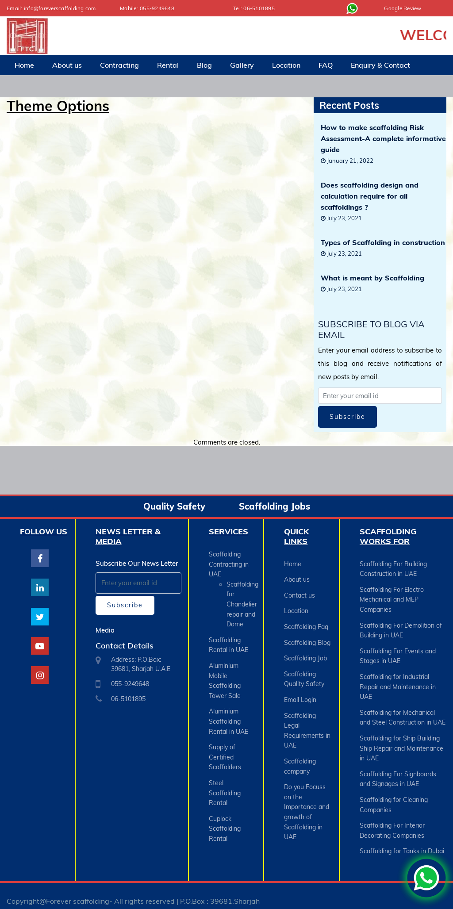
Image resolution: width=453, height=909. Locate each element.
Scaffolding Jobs (274, 506)
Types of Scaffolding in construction (383, 242)
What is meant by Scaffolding (372, 277)
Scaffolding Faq (306, 624)
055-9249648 (157, 8)
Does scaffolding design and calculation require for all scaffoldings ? (369, 195)
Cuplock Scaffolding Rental (225, 819)
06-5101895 (259, 8)
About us (67, 64)
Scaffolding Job (305, 654)
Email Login (300, 694)
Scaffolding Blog (307, 639)
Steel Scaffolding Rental (225, 785)
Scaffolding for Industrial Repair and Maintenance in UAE (398, 682)
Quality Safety (174, 506)
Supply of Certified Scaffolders (225, 750)
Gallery (242, 64)
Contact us (299, 594)
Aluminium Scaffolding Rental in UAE (228, 716)
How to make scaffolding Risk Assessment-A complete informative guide (383, 138)
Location (286, 64)
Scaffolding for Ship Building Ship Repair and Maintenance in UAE (401, 742)
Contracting (119, 64)
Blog (204, 64)
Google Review (403, 8)
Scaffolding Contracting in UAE (229, 564)
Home (24, 64)
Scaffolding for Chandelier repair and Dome (242, 602)
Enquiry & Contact (380, 64)
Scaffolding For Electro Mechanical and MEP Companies (392, 598)
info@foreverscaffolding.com (60, 8)
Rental (168, 64)
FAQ (326, 64)
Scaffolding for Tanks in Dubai (402, 841)
